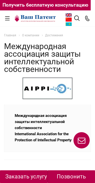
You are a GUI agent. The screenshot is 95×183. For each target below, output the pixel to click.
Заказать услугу (26, 176)
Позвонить (71, 176)
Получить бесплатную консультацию (45, 5)
